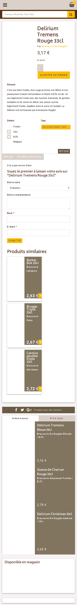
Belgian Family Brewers (57, 127)
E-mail (12, 226)
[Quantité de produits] (40, 67)
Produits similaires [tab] (29, 156)
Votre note (13, 182)
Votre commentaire (19, 195)
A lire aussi (56, 418)
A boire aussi (20, 418)
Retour (64, 151)
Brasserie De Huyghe (54, 46)
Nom (11, 213)
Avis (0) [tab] (8, 156)
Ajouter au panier (54, 75)
